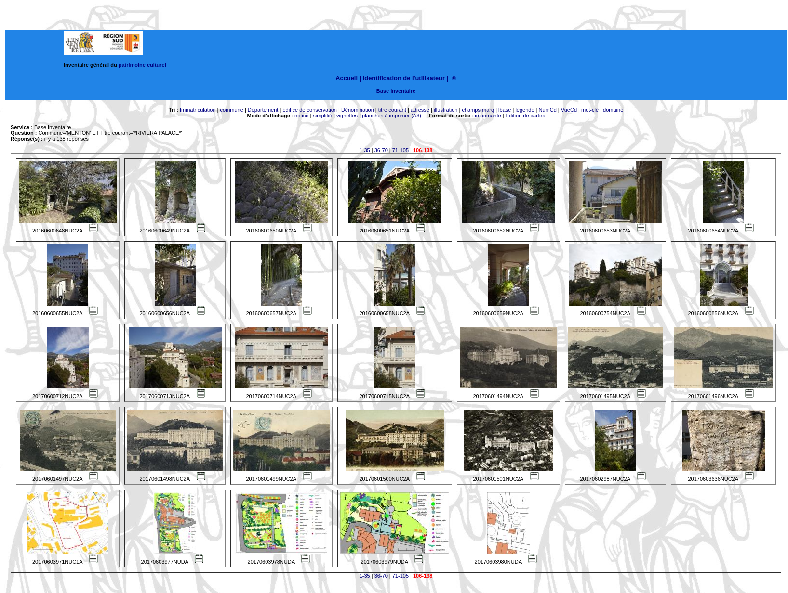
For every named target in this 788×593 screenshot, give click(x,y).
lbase (504, 110)
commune (231, 110)
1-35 (365, 150)
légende (524, 110)
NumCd (548, 110)
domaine (613, 110)
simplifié (322, 115)
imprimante (488, 115)
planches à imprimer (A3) (391, 115)
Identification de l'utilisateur (404, 78)
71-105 (400, 150)
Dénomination (357, 110)
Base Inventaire (395, 91)
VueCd (569, 110)
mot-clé (590, 110)
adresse (420, 110)
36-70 (381, 150)
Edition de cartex (525, 115)
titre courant (392, 110)
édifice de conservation (309, 110)
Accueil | (348, 78)
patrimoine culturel (142, 65)
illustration (446, 110)
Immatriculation (198, 110)
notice (301, 115)
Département (263, 110)
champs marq (478, 110)
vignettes (347, 115)
